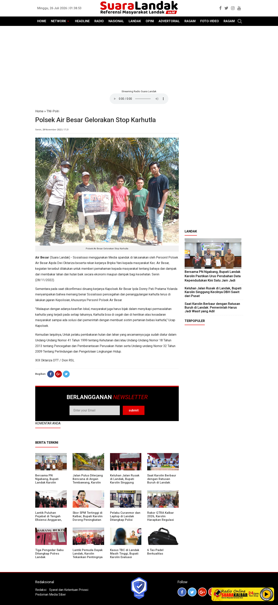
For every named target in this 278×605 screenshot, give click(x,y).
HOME (41, 21)
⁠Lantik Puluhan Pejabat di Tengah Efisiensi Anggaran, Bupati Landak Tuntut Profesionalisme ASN (50, 520)
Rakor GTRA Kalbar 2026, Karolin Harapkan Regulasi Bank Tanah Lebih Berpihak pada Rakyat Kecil (162, 521)
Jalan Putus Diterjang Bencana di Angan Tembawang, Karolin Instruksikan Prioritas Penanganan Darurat (88, 482)
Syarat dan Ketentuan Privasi (68, 590)
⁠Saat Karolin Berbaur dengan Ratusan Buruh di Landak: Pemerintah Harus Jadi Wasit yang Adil (161, 482)
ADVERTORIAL (169, 21)
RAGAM (190, 21)
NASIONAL (116, 21)
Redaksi (40, 590)
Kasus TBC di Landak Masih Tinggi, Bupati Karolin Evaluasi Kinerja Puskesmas (124, 555)
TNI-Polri (53, 111)
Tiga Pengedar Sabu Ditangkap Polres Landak (49, 553)
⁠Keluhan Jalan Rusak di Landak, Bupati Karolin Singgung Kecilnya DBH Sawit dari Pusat (124, 482)
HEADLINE (82, 21)
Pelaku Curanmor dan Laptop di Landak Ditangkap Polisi (125, 516)
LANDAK (135, 21)
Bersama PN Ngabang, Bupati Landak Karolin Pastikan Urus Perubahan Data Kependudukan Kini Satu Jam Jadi (213, 276)
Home (39, 111)
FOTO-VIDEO (209, 21)
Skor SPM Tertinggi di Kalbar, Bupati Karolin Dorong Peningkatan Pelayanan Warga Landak (88, 520)
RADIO (99, 21)
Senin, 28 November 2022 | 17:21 (52, 129)
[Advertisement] (139, 57)
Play (267, 594)
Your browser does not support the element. (139, 98)
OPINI (150, 21)
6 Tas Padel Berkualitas (155, 551)
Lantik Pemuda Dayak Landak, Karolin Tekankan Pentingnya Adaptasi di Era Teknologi (88, 557)
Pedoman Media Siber (50, 594)
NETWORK (58, 21)
